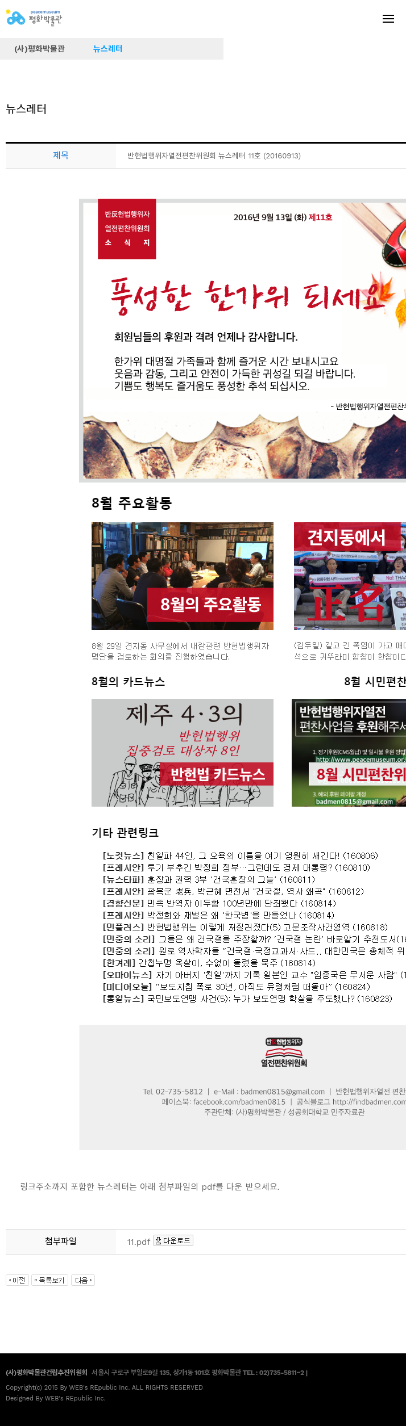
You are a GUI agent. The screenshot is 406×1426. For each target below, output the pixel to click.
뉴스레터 (108, 48)
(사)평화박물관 (39, 48)
